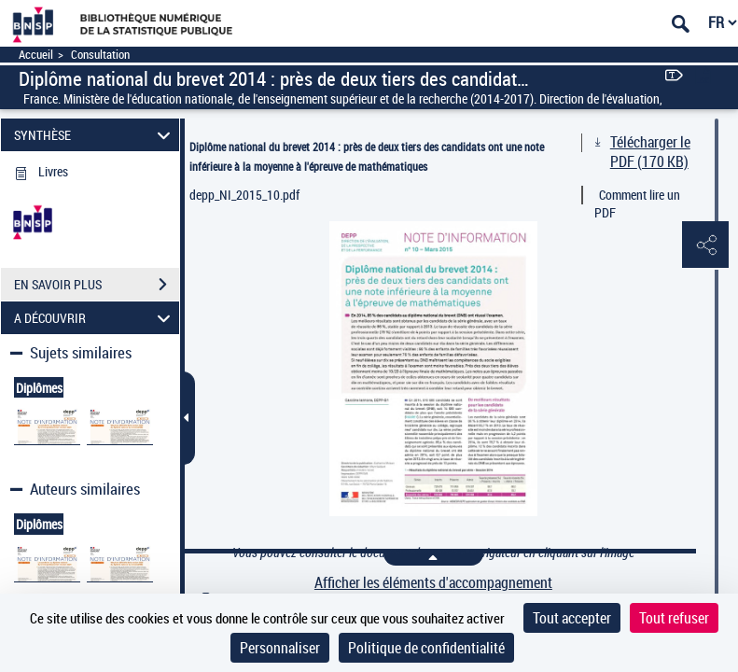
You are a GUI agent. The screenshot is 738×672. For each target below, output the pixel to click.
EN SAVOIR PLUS (96, 285)
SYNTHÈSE (94, 135)
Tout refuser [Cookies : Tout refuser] (674, 618)
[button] (705, 245)
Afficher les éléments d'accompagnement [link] (433, 583)
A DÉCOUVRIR (94, 317)
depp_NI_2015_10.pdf (244, 194)
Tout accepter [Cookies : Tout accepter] (572, 618)
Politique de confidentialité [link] (426, 647)
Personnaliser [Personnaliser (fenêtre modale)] (280, 647)
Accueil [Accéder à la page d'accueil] (36, 55)
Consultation (100, 55)
